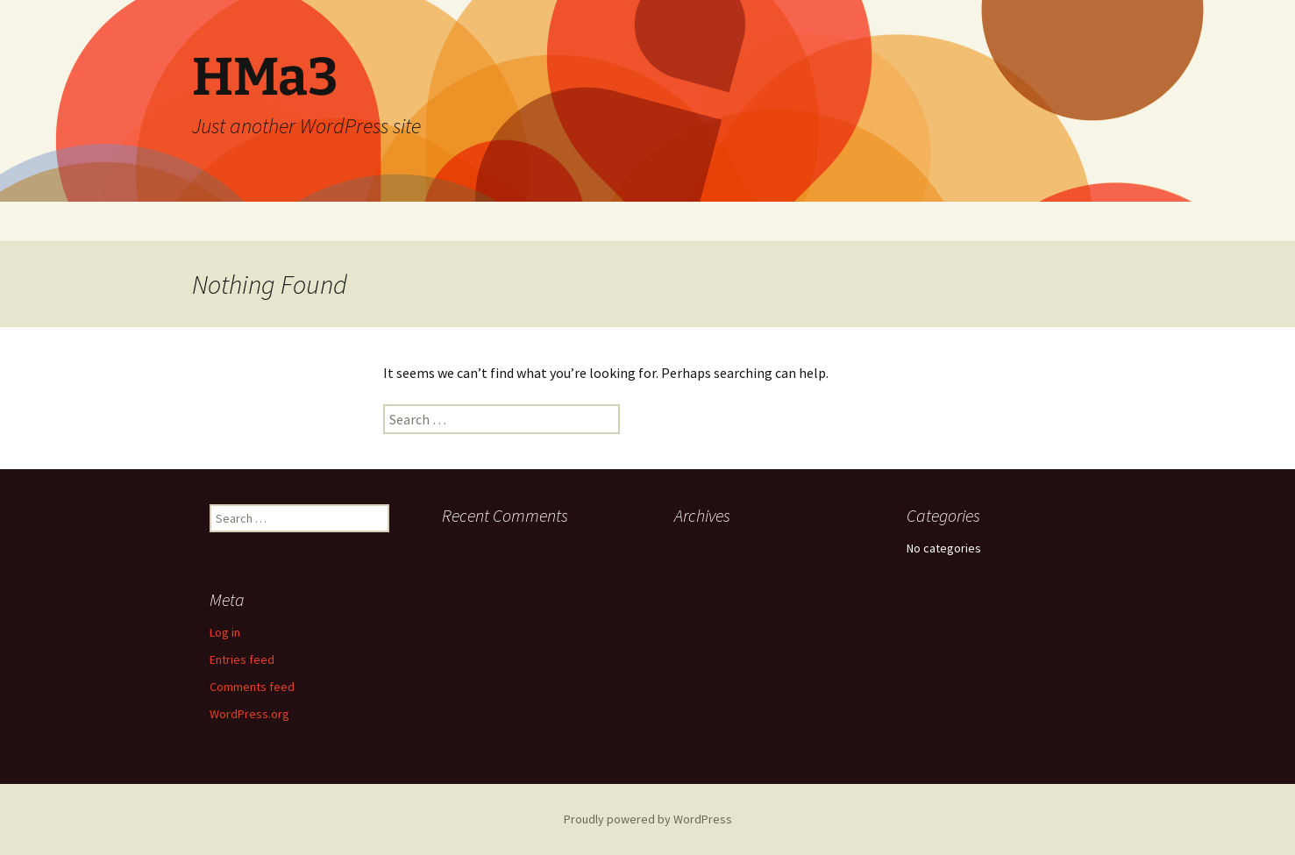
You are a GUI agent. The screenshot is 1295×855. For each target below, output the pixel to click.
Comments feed (252, 687)
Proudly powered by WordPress (648, 819)
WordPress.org (249, 714)
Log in (225, 632)
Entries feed (242, 659)
